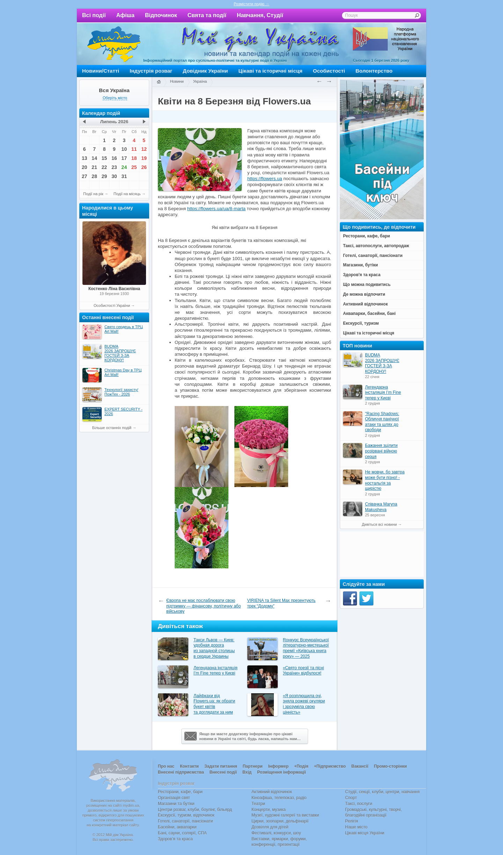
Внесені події (223, 772)
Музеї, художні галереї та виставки (285, 815)
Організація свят (174, 797)
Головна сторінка (158, 82)
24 (124, 167)
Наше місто (356, 827)
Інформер (278, 766)
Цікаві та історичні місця (270, 71)
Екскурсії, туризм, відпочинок (186, 815)
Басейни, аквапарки (177, 827)
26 (144, 167)
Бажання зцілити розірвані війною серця (381, 451)
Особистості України (112, 305)
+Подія (301, 766)
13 (84, 158)
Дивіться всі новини (379, 524)
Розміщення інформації (281, 772)
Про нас (166, 766)
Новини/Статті (100, 71)
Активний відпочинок (272, 791)
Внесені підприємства (181, 772)
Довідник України (205, 71)
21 (94, 167)
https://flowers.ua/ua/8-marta (216, 208)
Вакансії (360, 766)
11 (134, 149)
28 (94, 176)
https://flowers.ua (264, 178)
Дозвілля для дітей (270, 827)
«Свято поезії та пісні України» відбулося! (303, 670)
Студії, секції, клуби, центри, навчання (382, 791)
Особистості (329, 71)
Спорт (351, 797)
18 (134, 158)
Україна (200, 81)
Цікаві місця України (364, 833)
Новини (177, 81)
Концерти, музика (269, 809)
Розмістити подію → (251, 4)
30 (114, 176)
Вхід (247, 772)
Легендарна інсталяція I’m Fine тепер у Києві (216, 670)
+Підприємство (330, 766)
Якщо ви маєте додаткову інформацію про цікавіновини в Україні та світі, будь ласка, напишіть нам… (242, 736)
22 (104, 167)
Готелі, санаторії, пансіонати (185, 821)
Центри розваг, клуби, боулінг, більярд (195, 809)
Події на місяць (127, 194)
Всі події (94, 15)
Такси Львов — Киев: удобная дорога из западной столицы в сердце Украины (214, 648)
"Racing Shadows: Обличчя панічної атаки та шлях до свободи (382, 422)
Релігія (351, 821)
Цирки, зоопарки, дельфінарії (280, 821)
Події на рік (93, 194)
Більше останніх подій (111, 428)
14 (94, 158)
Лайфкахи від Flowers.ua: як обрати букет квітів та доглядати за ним (214, 704)
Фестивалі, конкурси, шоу (276, 833)
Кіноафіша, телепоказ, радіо (279, 797)
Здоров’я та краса (175, 838)
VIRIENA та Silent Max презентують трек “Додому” (281, 603)
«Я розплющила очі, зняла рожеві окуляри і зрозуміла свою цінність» (304, 704)
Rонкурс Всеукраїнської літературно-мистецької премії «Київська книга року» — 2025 (306, 648)
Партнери (253, 766)
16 (114, 158)
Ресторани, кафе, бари (180, 791)
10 (124, 149)
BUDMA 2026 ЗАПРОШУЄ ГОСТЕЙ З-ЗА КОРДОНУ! (382, 363)
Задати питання (220, 766)
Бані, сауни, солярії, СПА (182, 833)
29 (104, 176)
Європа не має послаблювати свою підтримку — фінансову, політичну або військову (203, 606)
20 (84, 167)
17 (124, 158)
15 (104, 158)
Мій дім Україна (113, 44)
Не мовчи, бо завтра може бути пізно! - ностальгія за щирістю (384, 480)
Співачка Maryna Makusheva (381, 507)
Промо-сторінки (390, 766)
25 (134, 167)
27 (84, 176)
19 (144, 158)
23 (114, 167)
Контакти (189, 766)
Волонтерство (374, 71)
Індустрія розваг (151, 71)
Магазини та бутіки (176, 803)
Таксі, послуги (358, 803)
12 (144, 149)
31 (124, 176)
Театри (258, 803)
